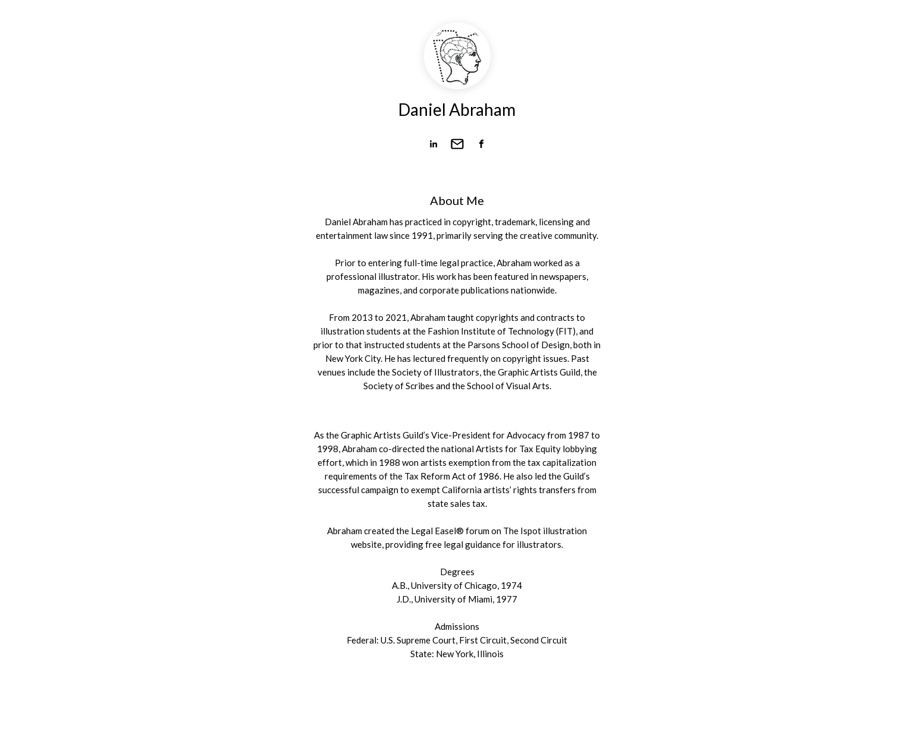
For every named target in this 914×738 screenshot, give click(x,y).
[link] (433, 144)
